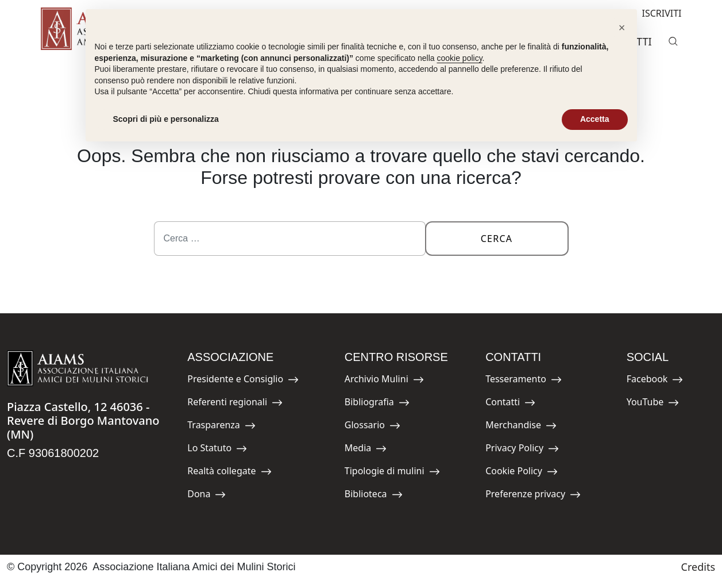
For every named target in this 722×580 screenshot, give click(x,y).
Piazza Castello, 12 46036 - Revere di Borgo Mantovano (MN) (83, 420)
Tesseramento (523, 380)
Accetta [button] (594, 119)
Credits (698, 567)
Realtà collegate (229, 472)
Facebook (655, 380)
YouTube (653, 403)
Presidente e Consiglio (243, 380)
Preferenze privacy (533, 495)
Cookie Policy (521, 472)
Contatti (511, 403)
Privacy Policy (522, 449)
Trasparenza (221, 426)
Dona (213, 495)
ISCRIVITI (652, 12)
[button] (622, 27)
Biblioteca (374, 495)
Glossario (372, 426)
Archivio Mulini (384, 380)
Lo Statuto (217, 449)
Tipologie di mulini (392, 472)
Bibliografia (377, 403)
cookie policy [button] (459, 58)
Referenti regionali (235, 403)
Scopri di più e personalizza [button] (166, 119)
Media (370, 449)
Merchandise (521, 426)
